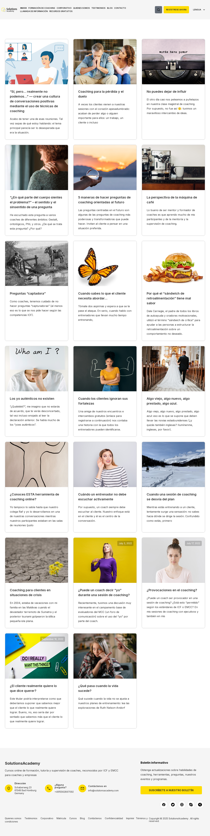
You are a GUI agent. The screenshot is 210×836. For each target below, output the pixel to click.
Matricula (61, 818)
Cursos (73, 818)
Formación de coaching (41, 8)
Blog (110, 8)
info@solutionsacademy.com (103, 790)
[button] (42, 8)
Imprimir (130, 818)
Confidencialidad (114, 818)
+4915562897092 (64, 791)
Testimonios (98, 8)
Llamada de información (34, 11)
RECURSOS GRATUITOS (61, 11)
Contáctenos (95, 818)
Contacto (120, 8)
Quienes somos (81, 8)
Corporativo (64, 8)
